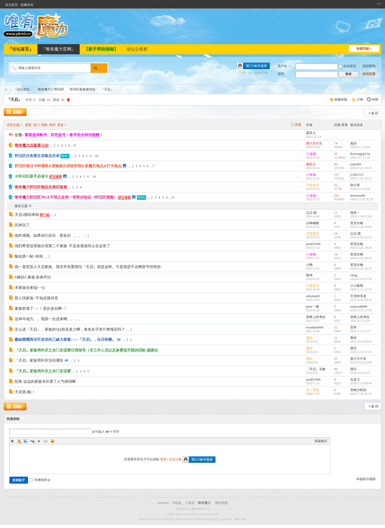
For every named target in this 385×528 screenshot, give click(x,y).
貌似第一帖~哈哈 (29, 256)
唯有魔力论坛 (6, 89)
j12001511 (357, 175)
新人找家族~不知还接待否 (36, 298)
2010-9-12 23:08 (361, 362)
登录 (163, 459)
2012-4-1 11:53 (360, 320)
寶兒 (309, 338)
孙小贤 (355, 185)
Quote (39, 441)
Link (32, 441)
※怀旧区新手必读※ (31, 176)
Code (45, 441)
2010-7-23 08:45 (361, 383)
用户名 (282, 66)
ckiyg (353, 275)
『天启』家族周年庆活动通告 (39, 360)
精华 (52, 125)
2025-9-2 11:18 (360, 157)
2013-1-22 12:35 (361, 289)
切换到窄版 (378, 3)
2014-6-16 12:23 (361, 237)
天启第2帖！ (25, 392)
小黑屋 (190, 503)
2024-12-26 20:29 (362, 199)
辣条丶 (355, 213)
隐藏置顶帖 (298, 157)
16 (94, 176)
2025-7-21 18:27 (361, 178)
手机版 (177, 503)
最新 (28, 125)
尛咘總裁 (312, 223)
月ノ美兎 (312, 390)
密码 (281, 74)
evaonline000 (315, 327)
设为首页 (11, 5)
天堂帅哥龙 (358, 296)
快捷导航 (362, 49)
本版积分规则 (366, 479)
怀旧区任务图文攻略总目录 (37, 156)
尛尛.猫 (311, 213)
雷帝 (353, 327)
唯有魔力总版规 (28, 145)
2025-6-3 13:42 (360, 188)
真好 (353, 143)
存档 (375, 99)
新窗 (298, 125)
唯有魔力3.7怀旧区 (51, 89)
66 (335, 164)
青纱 (353, 338)
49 (335, 369)
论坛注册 (369, 74)
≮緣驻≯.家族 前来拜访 (33, 277)
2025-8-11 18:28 (361, 168)
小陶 (309, 265)
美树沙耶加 (358, 390)
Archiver (163, 503)
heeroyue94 (357, 195)
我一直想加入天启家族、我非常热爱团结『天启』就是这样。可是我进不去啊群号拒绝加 (88, 267)
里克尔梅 (356, 223)
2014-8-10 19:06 (361, 226)
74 (335, 143)
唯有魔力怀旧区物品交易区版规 (41, 187)
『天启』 (14, 100)
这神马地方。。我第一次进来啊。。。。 (48, 319)
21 (173, 197)
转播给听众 (40, 480)
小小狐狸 (356, 286)
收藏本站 (27, 5)
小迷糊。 (312, 154)
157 (336, 175)
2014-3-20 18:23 (361, 268)
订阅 (360, 99)
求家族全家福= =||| (30, 288)
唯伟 (309, 275)
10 (96, 156)
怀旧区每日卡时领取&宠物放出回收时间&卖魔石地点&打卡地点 (68, 166)
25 (335, 359)
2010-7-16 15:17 (361, 393)
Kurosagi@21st (360, 154)
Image (25, 441)
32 (335, 185)
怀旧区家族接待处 (82, 89)
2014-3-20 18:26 (361, 247)
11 (335, 213)
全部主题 (13, 125)
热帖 (44, 125)
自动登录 (347, 66)
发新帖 (14, 112)
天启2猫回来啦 (27, 215)
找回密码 (369, 66)
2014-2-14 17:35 (361, 279)
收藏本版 (341, 99)
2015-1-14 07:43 (361, 216)
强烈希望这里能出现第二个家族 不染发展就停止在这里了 (63, 246)
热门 (36, 125)
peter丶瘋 (312, 306)
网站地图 (221, 503)
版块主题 (21, 206)
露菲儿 (311, 133)
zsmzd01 (356, 164)
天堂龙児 (312, 185)
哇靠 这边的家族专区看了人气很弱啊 (46, 382)
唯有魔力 (204, 503)
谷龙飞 (355, 379)
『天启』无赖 (315, 369)
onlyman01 (313, 296)
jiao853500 (313, 244)
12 (335, 327)
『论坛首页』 (20, 49)
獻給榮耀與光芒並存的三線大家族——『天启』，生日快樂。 (65, 340)
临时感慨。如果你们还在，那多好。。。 (48, 236)
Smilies (52, 441)
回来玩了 (22, 225)
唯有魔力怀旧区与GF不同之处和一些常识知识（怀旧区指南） (66, 197)
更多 (60, 125)
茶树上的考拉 (315, 317)
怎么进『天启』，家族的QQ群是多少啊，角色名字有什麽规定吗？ (70, 329)
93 (335, 154)
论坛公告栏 (137, 49)
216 (336, 195)
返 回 (374, 113)
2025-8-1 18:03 (360, 147)
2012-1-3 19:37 (360, 331)
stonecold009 (358, 306)
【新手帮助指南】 (101, 49)
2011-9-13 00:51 (361, 341)
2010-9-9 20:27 (360, 372)
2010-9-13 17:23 (361, 352)
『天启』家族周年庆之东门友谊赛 (43, 371)
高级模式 (320, 441)
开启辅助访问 (373, 3)
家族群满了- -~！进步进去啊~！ (41, 309)
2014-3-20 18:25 (361, 258)
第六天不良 (314, 143)
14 (335, 233)
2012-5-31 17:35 (361, 310)
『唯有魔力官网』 (58, 49)
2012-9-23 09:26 (361, 299)
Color (19, 441)
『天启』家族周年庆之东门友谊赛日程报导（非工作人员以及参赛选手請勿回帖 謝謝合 (86, 350)
